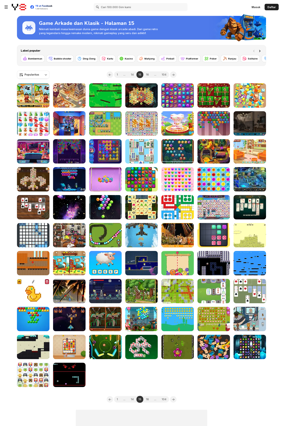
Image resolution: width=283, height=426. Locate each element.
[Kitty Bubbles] (213, 123)
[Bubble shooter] (60, 58)
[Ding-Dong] (86, 58)
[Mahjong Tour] (213, 291)
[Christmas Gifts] (33, 123)
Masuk (256, 7)
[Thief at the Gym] (69, 235)
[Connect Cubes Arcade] (213, 235)
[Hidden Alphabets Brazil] (177, 235)
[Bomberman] (33, 58)
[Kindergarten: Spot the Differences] (69, 263)
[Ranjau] (230, 58)
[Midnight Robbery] (250, 179)
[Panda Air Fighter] (141, 235)
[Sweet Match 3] (141, 179)
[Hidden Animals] (141, 291)
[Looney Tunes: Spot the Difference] (105, 319)
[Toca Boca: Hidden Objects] (250, 319)
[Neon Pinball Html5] (105, 347)
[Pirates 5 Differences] (33, 95)
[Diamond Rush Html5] (250, 347)
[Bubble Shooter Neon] (69, 151)
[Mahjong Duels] (33, 179)
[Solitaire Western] (33, 207)
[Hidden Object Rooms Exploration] (33, 151)
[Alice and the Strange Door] (141, 263)
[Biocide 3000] (213, 263)
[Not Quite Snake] (69, 375)
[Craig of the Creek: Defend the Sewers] (105, 235)
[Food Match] (69, 123)
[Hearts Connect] (177, 179)
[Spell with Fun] (105, 263)
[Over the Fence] (213, 319)
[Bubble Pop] (213, 179)
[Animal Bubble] (177, 151)
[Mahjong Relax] (141, 151)
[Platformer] (189, 58)
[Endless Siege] (105, 123)
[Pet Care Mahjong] (141, 207)
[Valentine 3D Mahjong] (177, 123)
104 (164, 74)
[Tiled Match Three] (250, 95)
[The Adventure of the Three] (33, 263)
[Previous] (110, 74)
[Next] (260, 50)
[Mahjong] (147, 58)
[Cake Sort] (69, 347)
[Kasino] (126, 58)
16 (147, 74)
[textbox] (33, 74)
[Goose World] (69, 95)
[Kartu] (108, 58)
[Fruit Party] (177, 263)
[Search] (98, 7)
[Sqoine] (250, 263)
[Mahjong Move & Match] (213, 207)
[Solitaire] (250, 58)
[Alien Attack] (69, 319)
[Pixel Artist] (33, 291)
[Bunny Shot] (177, 319)
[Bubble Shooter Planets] (105, 207)
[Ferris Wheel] (141, 319)
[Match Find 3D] (213, 347)
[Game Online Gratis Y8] (19, 7)
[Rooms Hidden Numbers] (250, 151)
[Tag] (105, 95)
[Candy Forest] (177, 95)
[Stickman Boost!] (33, 347)
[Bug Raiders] (177, 347)
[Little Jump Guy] (250, 235)
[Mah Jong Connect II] (141, 123)
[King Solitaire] (250, 291)
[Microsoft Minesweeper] (33, 235)
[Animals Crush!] (33, 375)
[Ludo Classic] (177, 207)
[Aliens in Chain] (105, 151)
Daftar (271, 7)
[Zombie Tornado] (105, 291)
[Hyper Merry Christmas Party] (213, 95)
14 (132, 74)
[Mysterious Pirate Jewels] (141, 95)
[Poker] (210, 58)
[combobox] (33, 75)
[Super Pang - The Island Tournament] (69, 291)
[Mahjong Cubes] (105, 179)
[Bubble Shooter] (33, 319)
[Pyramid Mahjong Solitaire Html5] (141, 347)
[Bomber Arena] (177, 291)
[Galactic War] (69, 207)
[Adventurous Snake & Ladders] (213, 151)
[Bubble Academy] (69, 179)
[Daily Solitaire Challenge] (250, 207)
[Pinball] (168, 58)
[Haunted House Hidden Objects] (250, 123)
